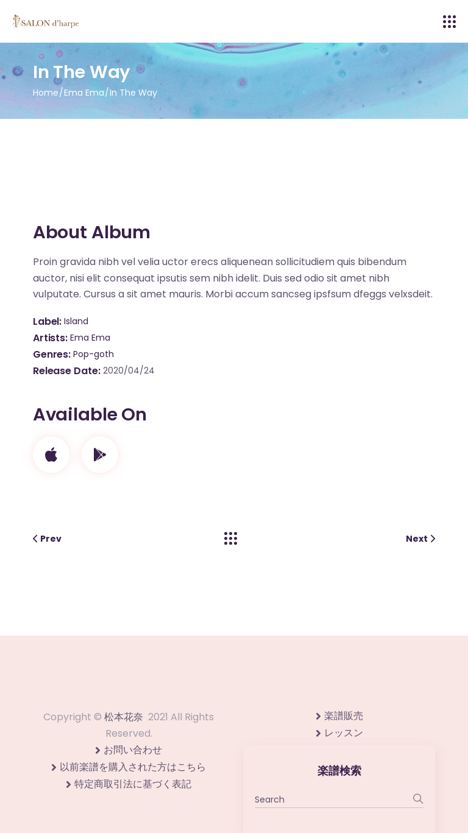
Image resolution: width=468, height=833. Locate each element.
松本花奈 (123, 717)
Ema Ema (90, 337)
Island (76, 321)
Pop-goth (93, 354)
